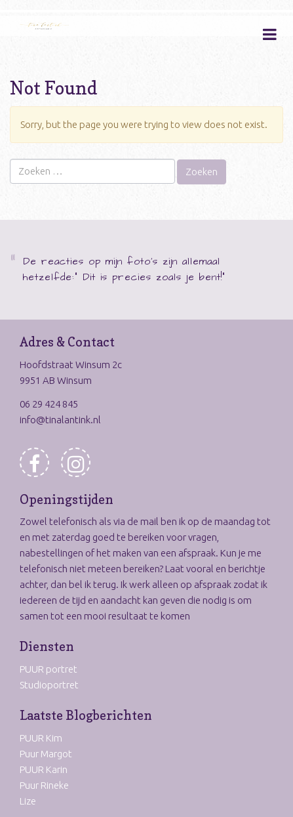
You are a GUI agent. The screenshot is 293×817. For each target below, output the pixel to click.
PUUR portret (48, 669)
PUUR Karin (44, 769)
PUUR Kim (41, 738)
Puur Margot (46, 753)
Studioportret (49, 684)
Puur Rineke (44, 785)
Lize (28, 801)
